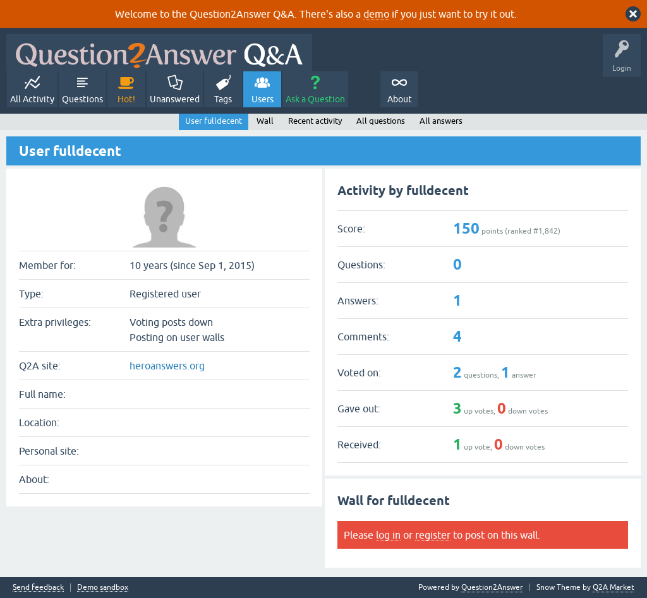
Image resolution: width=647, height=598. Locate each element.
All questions (380, 121)
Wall (265, 121)
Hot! (126, 99)
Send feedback (38, 587)
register (432, 535)
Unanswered (175, 99)
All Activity (32, 99)
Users (262, 99)
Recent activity (315, 121)
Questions (82, 99)
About (399, 99)
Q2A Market (613, 587)
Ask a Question (315, 99)
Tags (223, 99)
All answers (441, 121)
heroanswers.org (167, 365)
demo (376, 14)
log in (388, 535)
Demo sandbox (102, 587)
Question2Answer (492, 587)
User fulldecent (213, 121)
